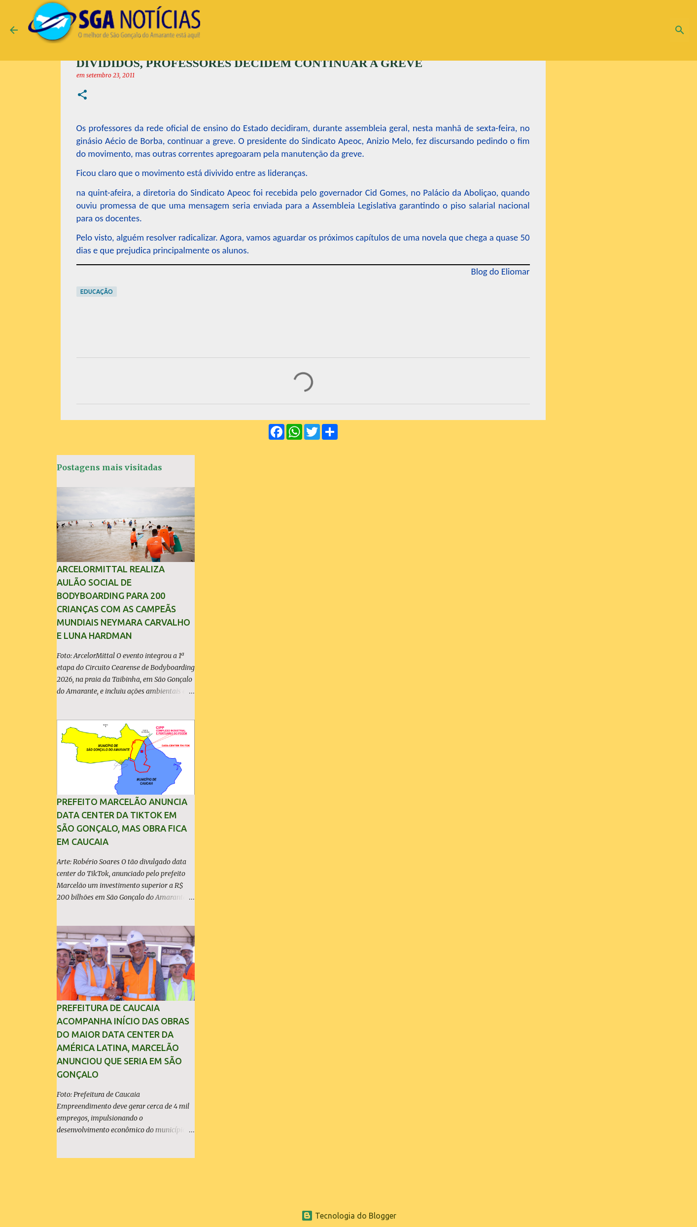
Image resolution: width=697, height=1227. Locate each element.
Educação (96, 291)
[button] (82, 95)
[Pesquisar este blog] (637, 30)
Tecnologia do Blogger (348, 1215)
